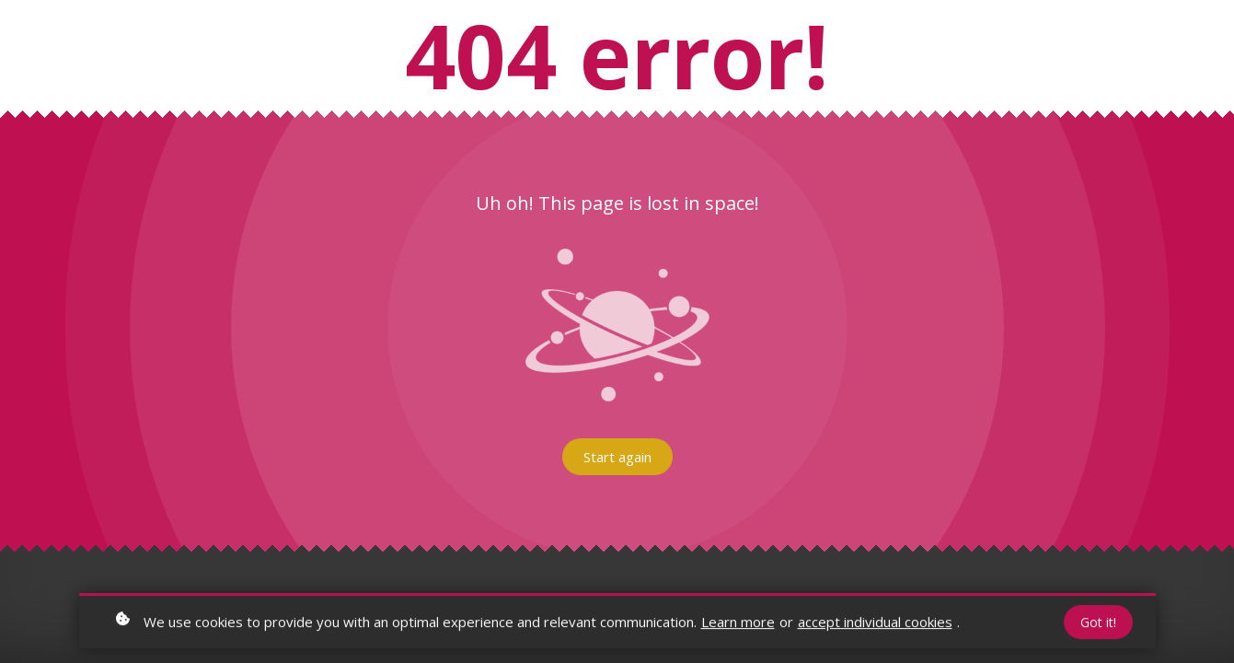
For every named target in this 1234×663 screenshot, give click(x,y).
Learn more (738, 623)
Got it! (1098, 624)
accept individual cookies (875, 623)
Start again (617, 457)
